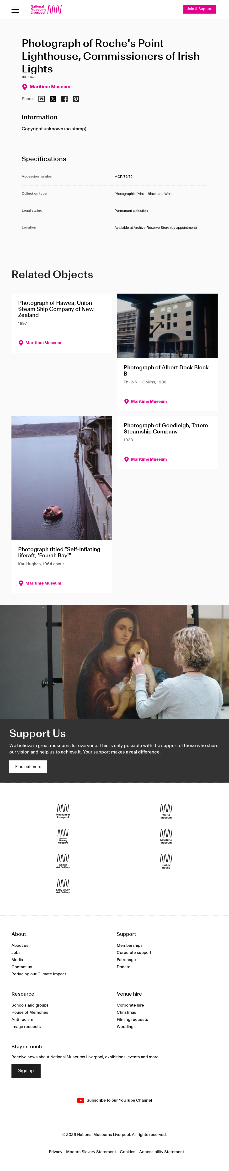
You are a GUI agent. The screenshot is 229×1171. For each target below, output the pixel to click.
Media (17, 960)
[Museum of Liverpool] (63, 811)
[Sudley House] (166, 861)
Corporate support (134, 953)
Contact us (21, 967)
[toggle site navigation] (15, 10)
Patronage (126, 960)
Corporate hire (130, 1005)
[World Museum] (166, 811)
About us (19, 945)
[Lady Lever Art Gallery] (63, 886)
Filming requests (132, 1020)
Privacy (55, 1152)
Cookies (127, 1152)
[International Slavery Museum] (63, 836)
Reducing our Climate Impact (38, 974)
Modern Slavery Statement (91, 1152)
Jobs (16, 953)
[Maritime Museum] (166, 836)
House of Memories (29, 1012)
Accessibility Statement (161, 1152)
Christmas (126, 1012)
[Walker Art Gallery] (63, 861)
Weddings (126, 1027)
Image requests (26, 1027)
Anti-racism (22, 1020)
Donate (123, 967)
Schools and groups (30, 1005)
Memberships (130, 945)
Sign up (26, 1071)
